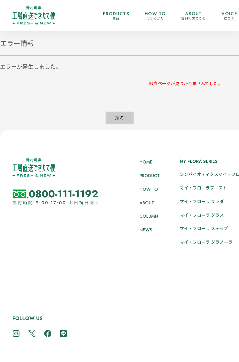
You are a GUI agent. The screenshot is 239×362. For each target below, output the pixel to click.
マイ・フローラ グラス (202, 215)
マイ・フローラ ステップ (204, 228)
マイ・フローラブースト (203, 188)
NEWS (145, 230)
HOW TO (148, 189)
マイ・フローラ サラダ (202, 201)
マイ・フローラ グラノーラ (206, 242)
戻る (119, 118)
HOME (145, 162)
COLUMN (148, 216)
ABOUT (146, 203)
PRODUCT (149, 175)
